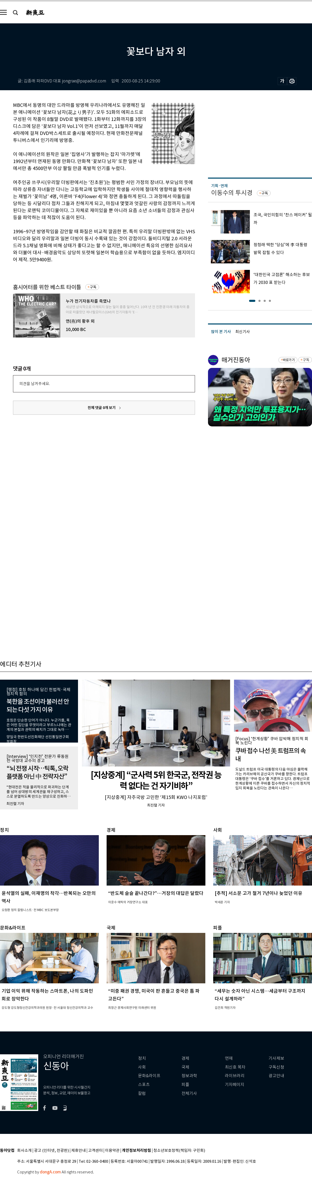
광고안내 (276, 1075)
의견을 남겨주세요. (34, 383)
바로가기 (289, 360)
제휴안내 (78, 1150)
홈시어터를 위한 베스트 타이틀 (47, 287)
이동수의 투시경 (231, 193)
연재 (229, 1058)
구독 (93, 287)
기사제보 (276, 1058)
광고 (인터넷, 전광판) (51, 1150)
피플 (185, 1084)
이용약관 (112, 1150)
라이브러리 (234, 1075)
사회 (142, 1067)
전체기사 (189, 1093)
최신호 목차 (235, 1067)
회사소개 (24, 1150)
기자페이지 (234, 1084)
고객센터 (95, 1150)
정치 (142, 1058)
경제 (185, 1058)
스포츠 (144, 1084)
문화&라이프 (149, 1075)
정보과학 (189, 1075)
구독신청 (276, 1067)
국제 (185, 1067)
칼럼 (142, 1093)
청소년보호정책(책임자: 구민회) (179, 1150)
